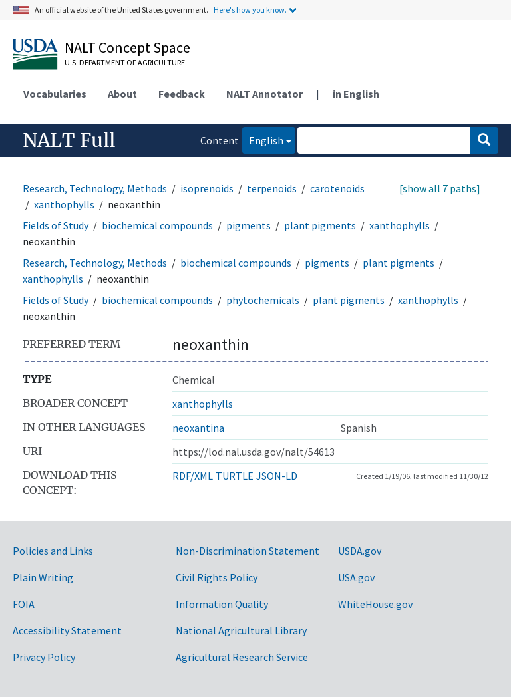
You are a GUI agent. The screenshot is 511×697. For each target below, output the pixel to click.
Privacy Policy (44, 657)
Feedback (181, 93)
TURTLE (235, 475)
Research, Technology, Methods (95, 188)
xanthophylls (64, 204)
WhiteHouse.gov (375, 604)
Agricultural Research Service (242, 657)
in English (356, 93)
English (262, 139)
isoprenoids (207, 188)
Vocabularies (54, 93)
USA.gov (356, 577)
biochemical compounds (157, 225)
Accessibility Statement (67, 630)
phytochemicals (262, 300)
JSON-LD (276, 475)
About (122, 93)
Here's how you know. (250, 10)
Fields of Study (55, 225)
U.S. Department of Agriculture (125, 62)
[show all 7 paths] (439, 188)
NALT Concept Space (127, 47)
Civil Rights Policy (216, 577)
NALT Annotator (264, 93)
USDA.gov (359, 550)
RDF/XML (192, 475)
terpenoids (272, 188)
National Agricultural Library (241, 630)
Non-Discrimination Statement (247, 550)
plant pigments (320, 225)
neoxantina (198, 427)
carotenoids (337, 188)
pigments (248, 225)
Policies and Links (53, 550)
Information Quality (222, 604)
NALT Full (69, 140)
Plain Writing (43, 577)
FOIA (24, 604)
